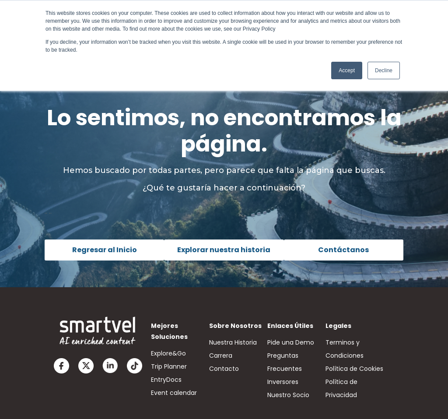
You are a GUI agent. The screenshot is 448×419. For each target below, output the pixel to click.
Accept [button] (347, 70)
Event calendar (174, 392)
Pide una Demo (290, 342)
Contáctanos (343, 250)
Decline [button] (383, 70)
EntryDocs (166, 379)
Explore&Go (168, 353)
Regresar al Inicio (104, 250)
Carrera (220, 355)
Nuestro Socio (288, 395)
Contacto (224, 368)
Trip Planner (169, 366)
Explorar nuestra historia (223, 250)
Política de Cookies (354, 368)
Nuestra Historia (233, 342)
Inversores (282, 381)
